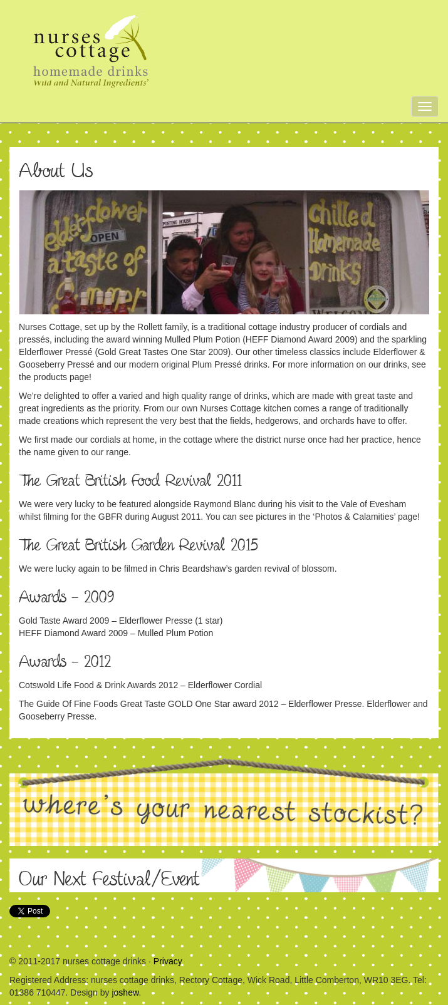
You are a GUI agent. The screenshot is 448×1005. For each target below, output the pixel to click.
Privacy (168, 961)
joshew (125, 992)
